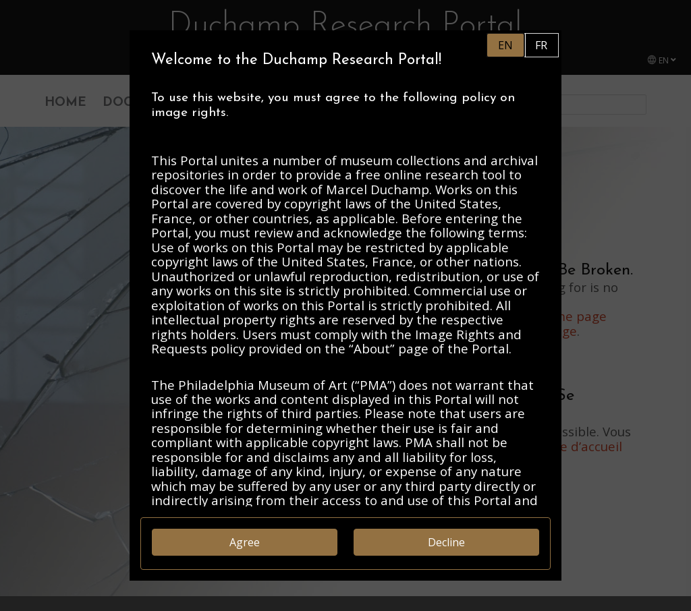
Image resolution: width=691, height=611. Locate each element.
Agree (244, 542)
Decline (446, 542)
